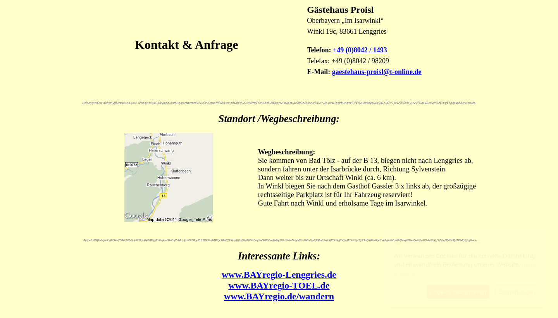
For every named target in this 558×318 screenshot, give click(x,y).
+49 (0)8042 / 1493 (360, 50)
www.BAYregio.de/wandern (279, 296)
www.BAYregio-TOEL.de (279, 285)
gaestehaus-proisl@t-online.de (377, 72)
